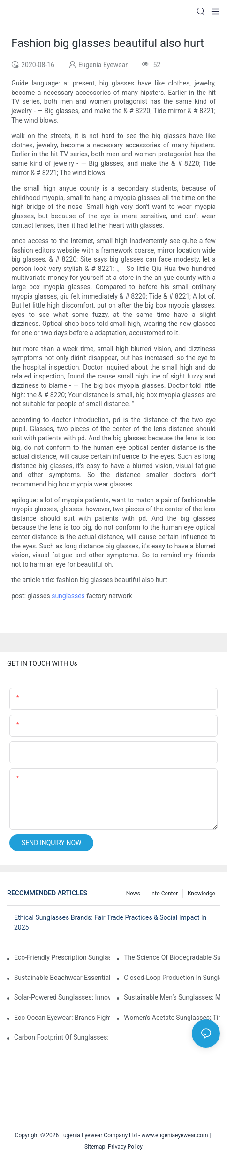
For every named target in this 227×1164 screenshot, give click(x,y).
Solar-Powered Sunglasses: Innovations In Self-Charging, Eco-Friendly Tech (62, 997)
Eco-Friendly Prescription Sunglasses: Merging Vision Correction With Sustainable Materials (62, 957)
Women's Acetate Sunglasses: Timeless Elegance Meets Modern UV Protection (172, 1017)
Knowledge (201, 893)
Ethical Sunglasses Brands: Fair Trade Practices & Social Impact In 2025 (110, 922)
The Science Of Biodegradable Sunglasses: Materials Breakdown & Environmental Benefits (172, 957)
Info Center (164, 893)
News (133, 893)
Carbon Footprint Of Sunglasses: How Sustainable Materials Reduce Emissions (62, 1037)
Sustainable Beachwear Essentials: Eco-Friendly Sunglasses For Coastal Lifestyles (62, 977)
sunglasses (68, 596)
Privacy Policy (125, 1146)
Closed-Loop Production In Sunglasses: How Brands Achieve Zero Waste (172, 977)
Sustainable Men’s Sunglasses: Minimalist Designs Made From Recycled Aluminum (172, 997)
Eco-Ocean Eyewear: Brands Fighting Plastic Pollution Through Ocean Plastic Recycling (62, 1017)
